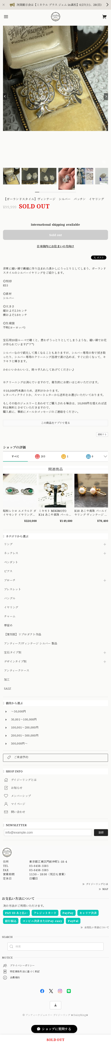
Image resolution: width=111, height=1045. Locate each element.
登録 (101, 832)
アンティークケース (16, 670)
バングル (9, 598)
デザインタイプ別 (15, 661)
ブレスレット (12, 589)
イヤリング (11, 607)
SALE (7, 688)
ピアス (8, 571)
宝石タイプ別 (14, 652)
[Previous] (5, 96)
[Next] (106, 96)
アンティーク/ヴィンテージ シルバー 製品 (30, 643)
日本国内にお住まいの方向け (55, 246)
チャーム (9, 616)
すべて (15, 456)
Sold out (55, 235)
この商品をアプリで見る (55, 423)
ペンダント (11, 562)
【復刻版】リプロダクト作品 (22, 634)
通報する (102, 434)
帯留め (8, 625)
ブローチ (9, 580)
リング (8, 544)
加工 (7, 679)
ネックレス (11, 553)
